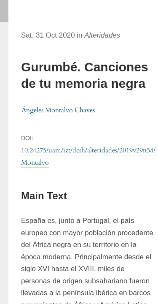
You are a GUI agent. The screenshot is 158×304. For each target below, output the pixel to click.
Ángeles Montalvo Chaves (58, 110)
